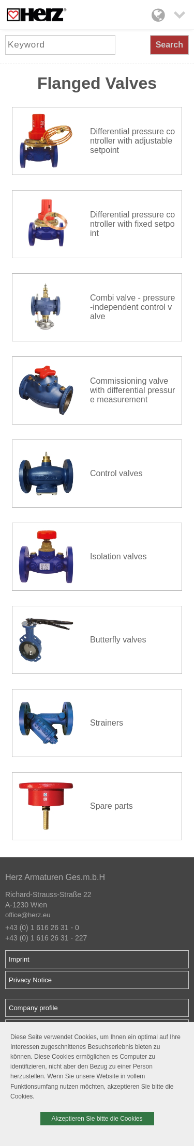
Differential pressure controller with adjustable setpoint (132, 140)
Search (169, 44)
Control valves (116, 473)
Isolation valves (118, 556)
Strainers (106, 722)
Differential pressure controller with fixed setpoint (132, 224)
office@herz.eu (27, 915)
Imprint (19, 959)
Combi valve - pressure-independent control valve (132, 307)
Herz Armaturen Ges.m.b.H (55, 877)
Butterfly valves (118, 639)
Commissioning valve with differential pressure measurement (132, 390)
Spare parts (111, 806)
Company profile (33, 1008)
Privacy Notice (30, 980)
